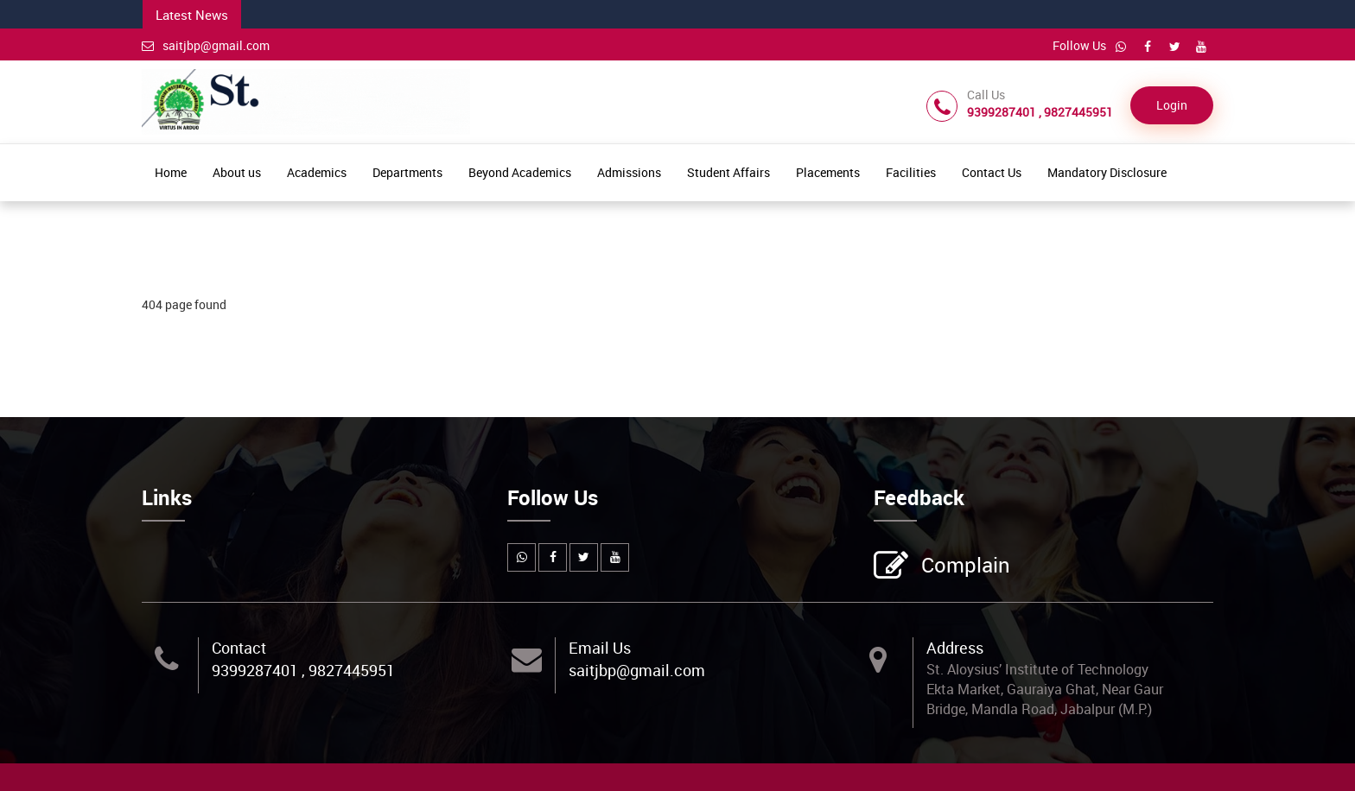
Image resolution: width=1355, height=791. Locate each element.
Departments (407, 172)
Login (1171, 105)
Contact (239, 647)
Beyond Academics (519, 172)
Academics (317, 172)
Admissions (629, 172)
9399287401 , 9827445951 (303, 670)
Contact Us (991, 172)
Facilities (911, 172)
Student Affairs (728, 172)
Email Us (600, 647)
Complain (963, 566)
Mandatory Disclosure (1107, 172)
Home (171, 172)
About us (237, 172)
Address (954, 647)
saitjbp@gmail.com (206, 45)
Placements (828, 172)
